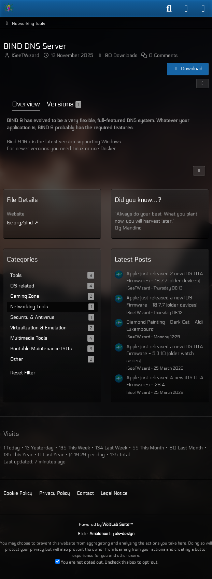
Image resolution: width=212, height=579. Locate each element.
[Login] (186, 8)
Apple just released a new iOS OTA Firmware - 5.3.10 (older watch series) (164, 353)
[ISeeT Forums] (8, 8)
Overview (26, 104)
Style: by (106, 533)
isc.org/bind (20, 223)
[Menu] (203, 8)
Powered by (106, 524)
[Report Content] (199, 171)
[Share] (202, 83)
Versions (64, 104)
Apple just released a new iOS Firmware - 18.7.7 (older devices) (161, 301)
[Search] (169, 8)
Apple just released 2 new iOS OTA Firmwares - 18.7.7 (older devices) (164, 277)
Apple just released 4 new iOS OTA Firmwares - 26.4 (164, 381)
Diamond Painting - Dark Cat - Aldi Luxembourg (164, 325)
